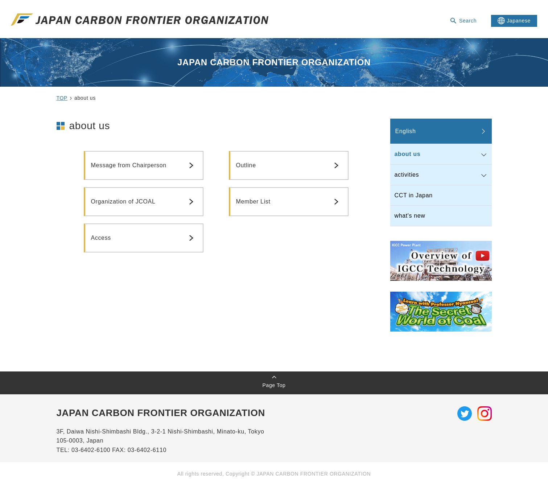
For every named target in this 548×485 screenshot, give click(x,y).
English (405, 131)
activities (407, 175)
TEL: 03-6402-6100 (84, 450)
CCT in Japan (414, 195)
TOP (62, 98)
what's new (410, 216)
